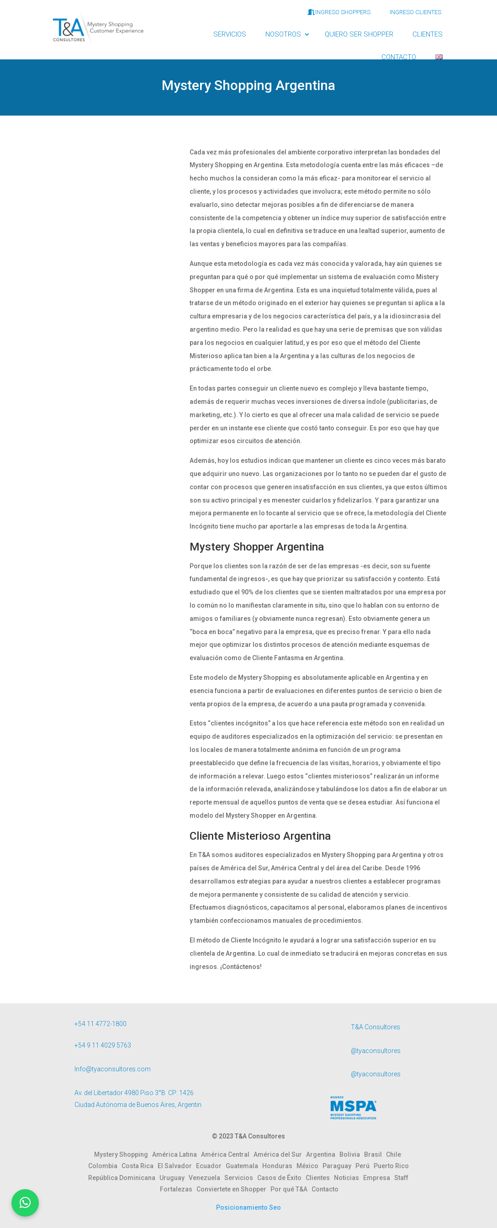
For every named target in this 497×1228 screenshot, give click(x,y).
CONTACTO (398, 57)
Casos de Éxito (281, 1177)
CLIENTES (427, 34)
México (309, 1166)
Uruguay (174, 1177)
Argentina (322, 1154)
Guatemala (244, 1166)
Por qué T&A (291, 1189)
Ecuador (211, 1166)
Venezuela (206, 1177)
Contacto (325, 1189)
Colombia (105, 1166)
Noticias (348, 1177)
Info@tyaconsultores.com (112, 1069)
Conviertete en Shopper (233, 1189)
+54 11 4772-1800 (100, 1023)
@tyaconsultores (376, 1050)
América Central (227, 1154)
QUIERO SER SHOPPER (359, 34)
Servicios (240, 1177)
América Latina (176, 1154)
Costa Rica (140, 1166)
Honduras (279, 1166)
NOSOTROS (283, 34)
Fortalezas (178, 1189)
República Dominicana (123, 1177)
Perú (364, 1166)
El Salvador (177, 1166)
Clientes (320, 1177)
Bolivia (351, 1154)
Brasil (375, 1154)
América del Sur (280, 1154)
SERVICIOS (229, 34)
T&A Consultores (375, 1027)
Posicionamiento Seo (248, 1207)
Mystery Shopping (123, 1154)
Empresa (378, 1177)
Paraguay (339, 1166)
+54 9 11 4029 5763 (102, 1045)
